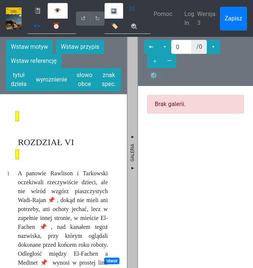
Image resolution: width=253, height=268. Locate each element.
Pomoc (163, 13)
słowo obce (85, 79)
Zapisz (233, 18)
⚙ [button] (153, 75)
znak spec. (109, 79)
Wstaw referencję (34, 60)
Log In (189, 18)
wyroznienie (51, 79)
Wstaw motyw (29, 46)
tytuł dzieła (18, 79)
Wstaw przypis (80, 46)
